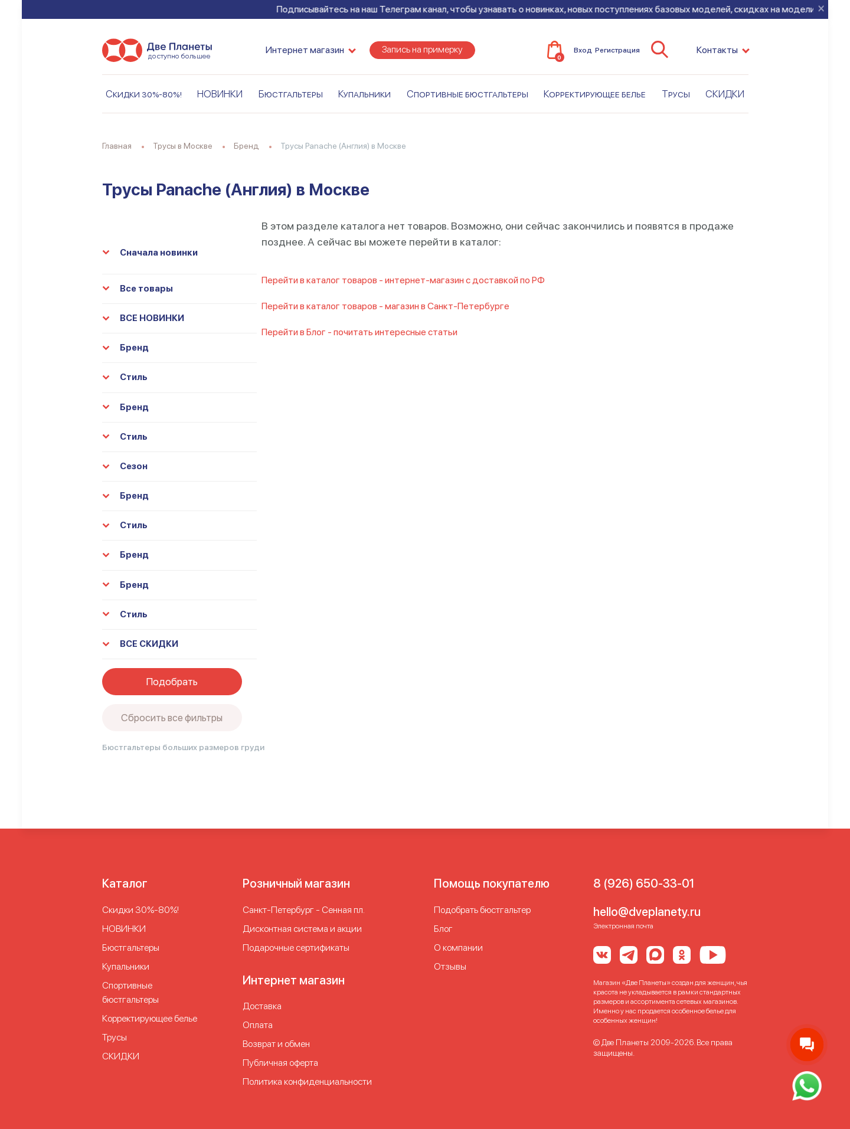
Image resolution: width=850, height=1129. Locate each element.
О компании (458, 947)
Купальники (364, 94)
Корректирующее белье (595, 94)
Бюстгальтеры (291, 94)
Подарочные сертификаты (296, 947)
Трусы (676, 94)
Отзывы (450, 966)
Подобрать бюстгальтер (482, 909)
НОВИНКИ (220, 94)
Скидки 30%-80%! (144, 94)
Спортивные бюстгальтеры (467, 94)
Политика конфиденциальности (307, 1081)
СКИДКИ (724, 94)
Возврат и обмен (276, 1043)
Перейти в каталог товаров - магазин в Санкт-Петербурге (385, 306)
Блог (443, 928)
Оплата (258, 1024)
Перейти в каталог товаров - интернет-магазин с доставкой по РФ (403, 280)
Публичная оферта (280, 1062)
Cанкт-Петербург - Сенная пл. (304, 909)
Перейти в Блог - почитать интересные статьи (359, 332)
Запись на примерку (422, 49)
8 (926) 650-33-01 (643, 883)
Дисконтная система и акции (302, 928)
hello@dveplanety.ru (647, 912)
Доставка (262, 1006)
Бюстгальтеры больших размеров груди (183, 747)
